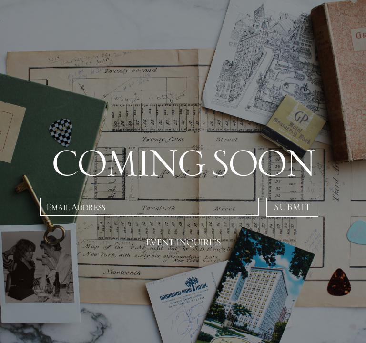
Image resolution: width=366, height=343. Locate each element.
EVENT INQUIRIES (183, 242)
